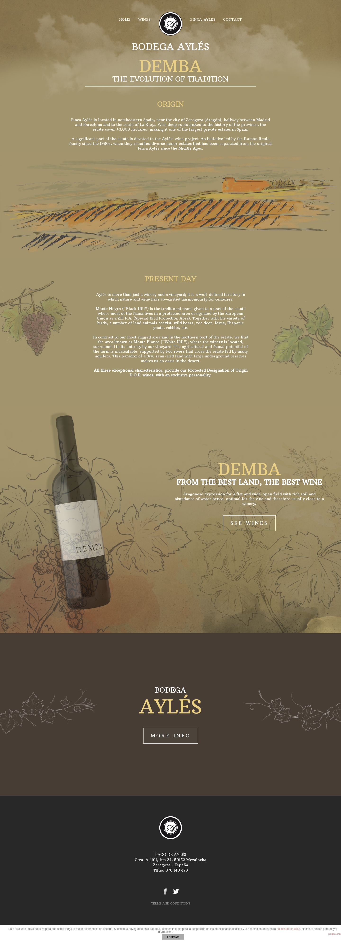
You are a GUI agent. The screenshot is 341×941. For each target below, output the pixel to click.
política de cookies (288, 929)
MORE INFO (171, 736)
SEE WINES (249, 523)
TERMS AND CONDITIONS (170, 903)
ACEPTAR (173, 937)
